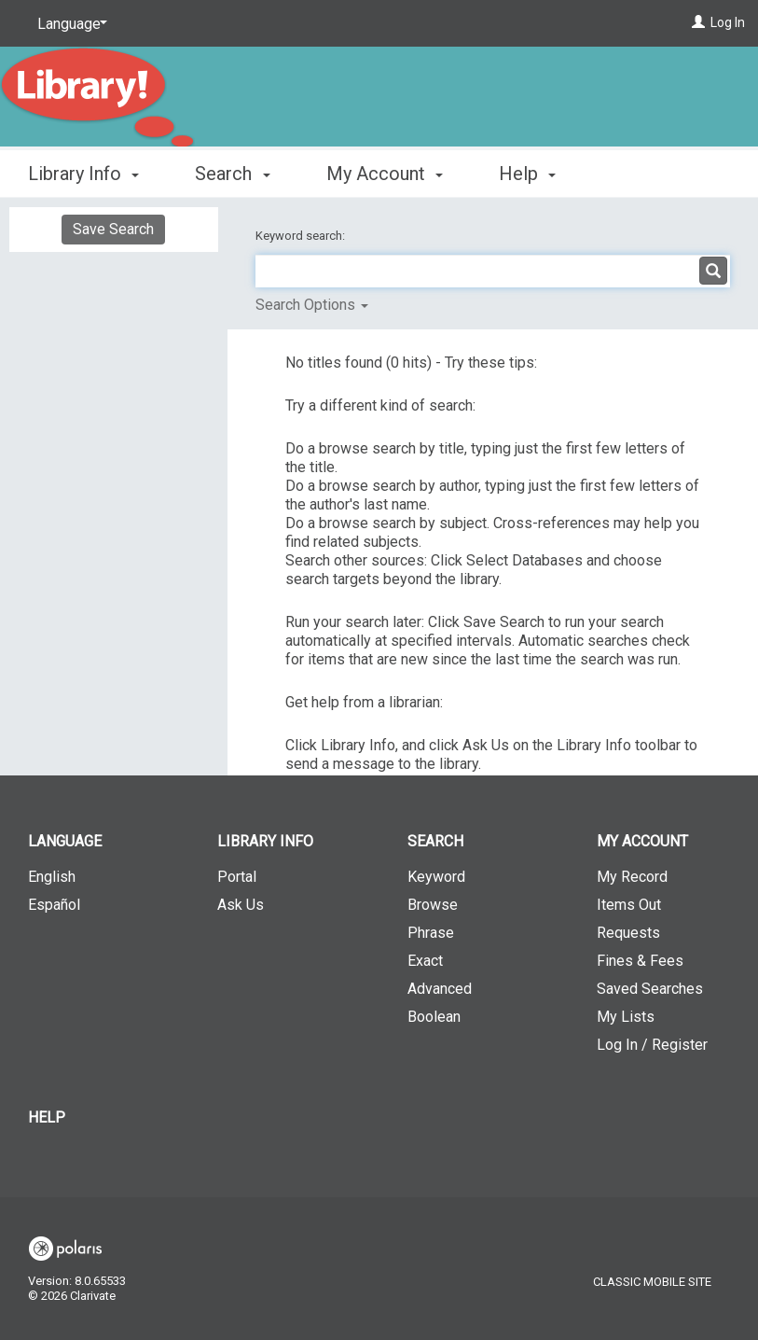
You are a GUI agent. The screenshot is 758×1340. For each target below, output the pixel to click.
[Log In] (698, 22)
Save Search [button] (113, 229)
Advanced (439, 989)
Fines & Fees (640, 961)
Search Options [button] (311, 305)
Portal (236, 877)
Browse (432, 905)
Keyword (436, 877)
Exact (425, 961)
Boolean (434, 1017)
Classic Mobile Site (652, 1282)
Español (54, 905)
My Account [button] (384, 173)
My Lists (626, 1017)
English (52, 877)
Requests (628, 933)
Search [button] (232, 173)
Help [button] (527, 173)
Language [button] (65, 841)
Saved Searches (650, 989)
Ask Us (240, 905)
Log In (727, 22)
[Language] (69, 24)
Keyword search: (301, 236)
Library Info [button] (83, 173)
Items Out (629, 905)
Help (46, 1117)
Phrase (430, 933)
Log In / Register (652, 1045)
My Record (632, 877)
